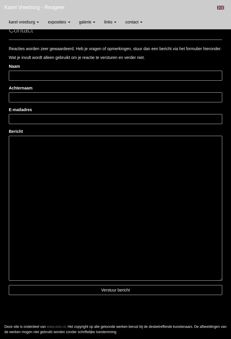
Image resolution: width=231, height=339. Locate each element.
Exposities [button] (59, 22)
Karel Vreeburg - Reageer (34, 7)
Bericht (16, 131)
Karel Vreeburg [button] (24, 22)
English (220, 7)
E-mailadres (20, 109)
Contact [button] (133, 22)
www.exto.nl (56, 327)
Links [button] (110, 22)
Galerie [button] (87, 22)
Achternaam (21, 88)
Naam (14, 66)
